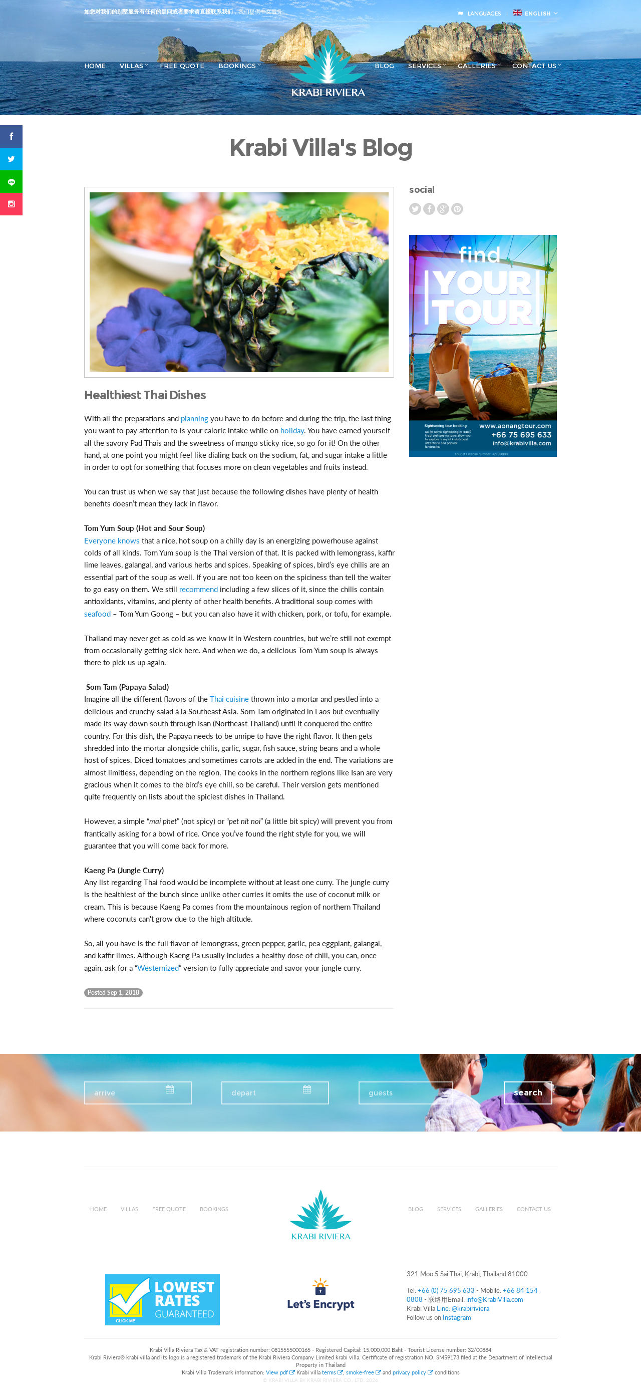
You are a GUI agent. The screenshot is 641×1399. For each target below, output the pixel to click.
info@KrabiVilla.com (494, 1299)
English (532, 13)
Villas (131, 66)
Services (424, 66)
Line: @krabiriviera (463, 1308)
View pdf (281, 1372)
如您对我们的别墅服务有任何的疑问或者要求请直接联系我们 (158, 11)
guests (381, 1092)
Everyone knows (112, 540)
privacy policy (413, 1372)
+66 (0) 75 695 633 (446, 1290)
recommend (198, 589)
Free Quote (182, 66)
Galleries (477, 66)
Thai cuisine (229, 698)
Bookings (237, 66)
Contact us (534, 66)
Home (95, 66)
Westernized (158, 967)
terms (332, 1372)
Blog (384, 66)
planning (194, 418)
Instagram (457, 1317)
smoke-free (363, 1372)
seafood (97, 613)
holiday (292, 430)
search (528, 1092)
